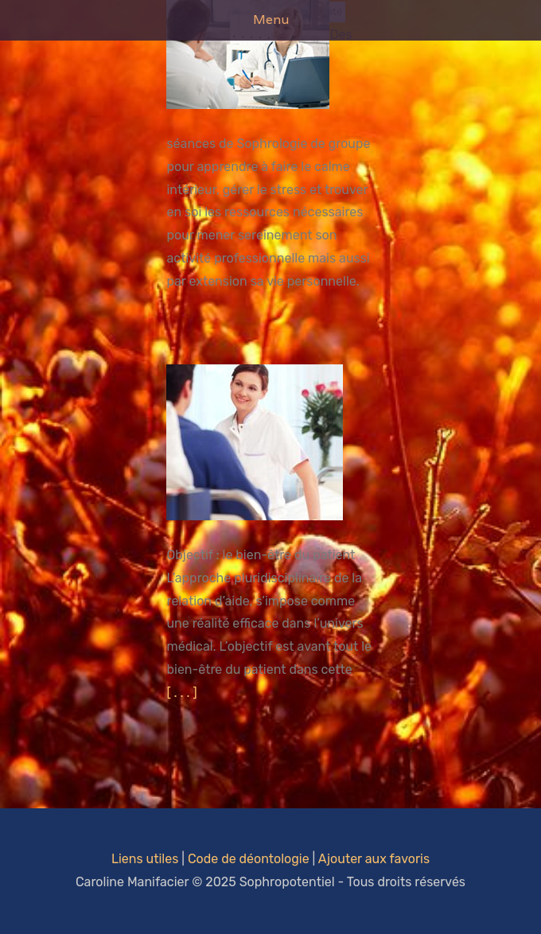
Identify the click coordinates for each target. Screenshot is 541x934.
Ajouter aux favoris (374, 858)
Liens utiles (144, 858)
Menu (271, 19)
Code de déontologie (248, 858)
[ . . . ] (181, 692)
